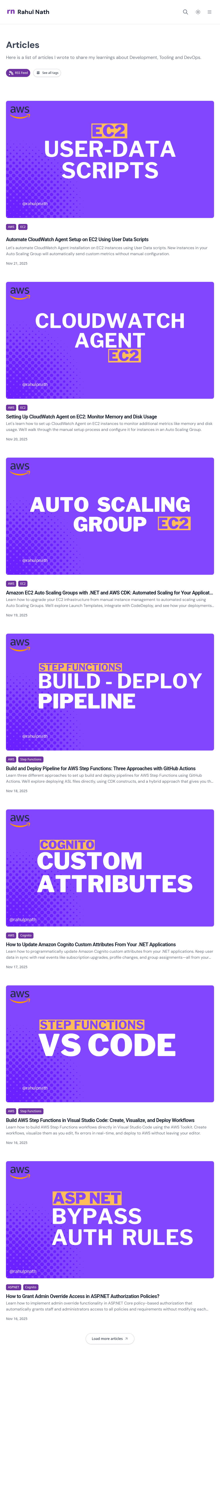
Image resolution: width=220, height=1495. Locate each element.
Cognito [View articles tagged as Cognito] (25, 935)
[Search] (185, 11)
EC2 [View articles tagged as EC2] (22, 227)
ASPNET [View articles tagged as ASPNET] (13, 1287)
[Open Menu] (209, 11)
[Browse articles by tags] (47, 73)
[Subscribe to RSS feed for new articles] (18, 73)
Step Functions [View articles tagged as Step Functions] (30, 759)
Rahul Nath (27, 12)
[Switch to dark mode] (198, 11)
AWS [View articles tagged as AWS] (11, 227)
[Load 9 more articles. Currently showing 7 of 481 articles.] (110, 1338)
